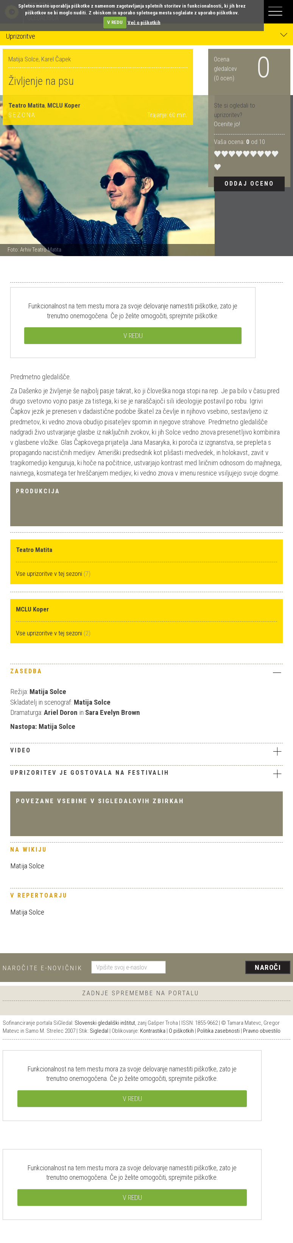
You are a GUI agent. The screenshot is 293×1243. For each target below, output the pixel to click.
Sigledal (99, 1030)
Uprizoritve (146, 36)
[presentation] (230, 968)
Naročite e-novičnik (43, 968)
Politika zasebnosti (218, 1030)
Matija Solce (27, 866)
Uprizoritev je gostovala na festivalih (146, 773)
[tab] (146, 673)
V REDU (115, 22)
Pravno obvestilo (262, 1030)
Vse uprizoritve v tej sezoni (50, 573)
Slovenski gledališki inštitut (105, 1022)
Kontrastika (152, 1030)
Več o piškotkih (144, 22)
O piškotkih (181, 1030)
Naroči (268, 967)
